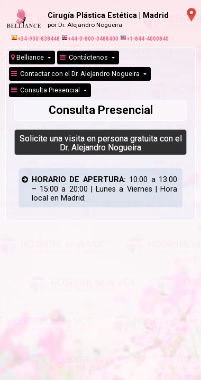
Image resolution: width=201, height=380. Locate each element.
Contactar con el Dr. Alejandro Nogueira (76, 74)
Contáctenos (84, 57)
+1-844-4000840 (145, 39)
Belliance (28, 57)
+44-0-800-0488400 (90, 39)
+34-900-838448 (36, 39)
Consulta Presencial (46, 90)
